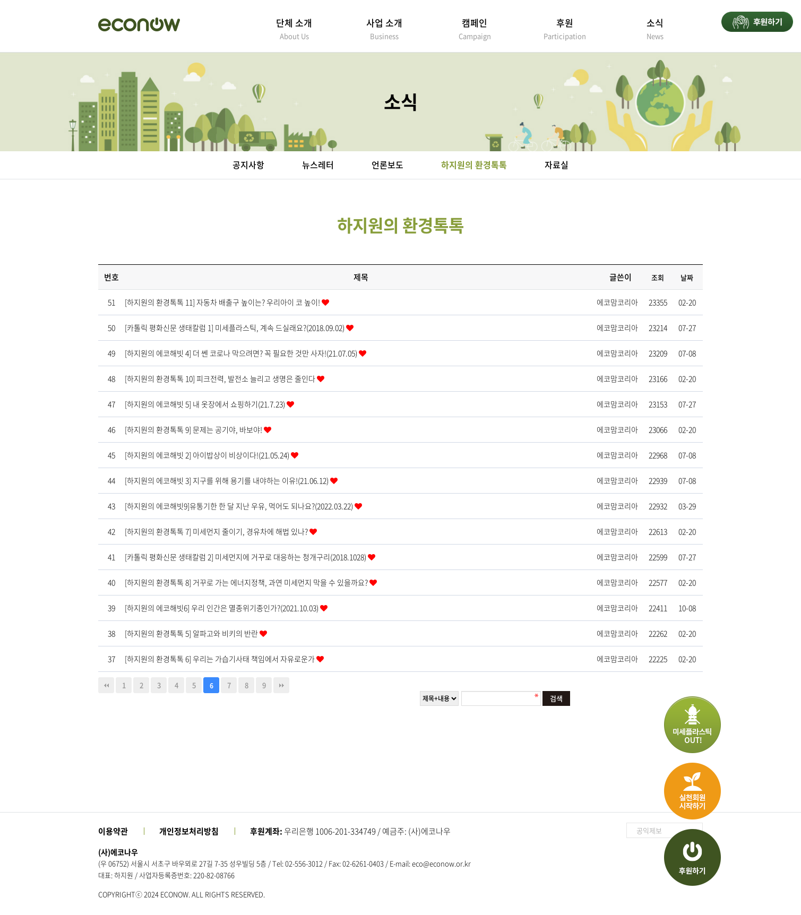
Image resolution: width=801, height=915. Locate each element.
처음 (106, 685)
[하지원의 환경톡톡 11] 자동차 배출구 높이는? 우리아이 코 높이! (223, 302)
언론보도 (387, 164)
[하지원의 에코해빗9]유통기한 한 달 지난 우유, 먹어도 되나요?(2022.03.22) (240, 505)
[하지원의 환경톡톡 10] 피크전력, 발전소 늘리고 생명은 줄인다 (221, 378)
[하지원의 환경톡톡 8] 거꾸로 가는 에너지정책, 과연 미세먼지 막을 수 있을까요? (247, 582)
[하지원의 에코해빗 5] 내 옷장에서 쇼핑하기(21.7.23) (206, 404)
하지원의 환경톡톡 (474, 164)
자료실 (557, 164)
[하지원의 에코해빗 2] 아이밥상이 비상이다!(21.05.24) (208, 455)
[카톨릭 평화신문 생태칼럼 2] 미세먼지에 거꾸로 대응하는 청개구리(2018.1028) (246, 556)
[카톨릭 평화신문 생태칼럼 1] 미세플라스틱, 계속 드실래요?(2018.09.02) (235, 327)
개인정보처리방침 (189, 831)
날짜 (687, 277)
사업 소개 (384, 28)
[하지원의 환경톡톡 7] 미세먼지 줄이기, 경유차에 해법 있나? (217, 531)
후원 (565, 28)
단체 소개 (294, 28)
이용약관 (113, 831)
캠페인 (474, 28)
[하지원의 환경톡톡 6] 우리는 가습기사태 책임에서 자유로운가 (220, 658)
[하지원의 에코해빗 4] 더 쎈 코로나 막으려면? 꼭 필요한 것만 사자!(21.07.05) (242, 353)
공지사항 (248, 164)
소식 (655, 28)
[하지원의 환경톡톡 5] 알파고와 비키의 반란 (192, 633)
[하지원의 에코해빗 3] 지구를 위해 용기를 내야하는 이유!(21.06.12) (227, 480)
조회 (657, 277)
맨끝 (281, 685)
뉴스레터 (318, 164)
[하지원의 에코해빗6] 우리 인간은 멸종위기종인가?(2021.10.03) (222, 607)
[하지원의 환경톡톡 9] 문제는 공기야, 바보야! (194, 429)
